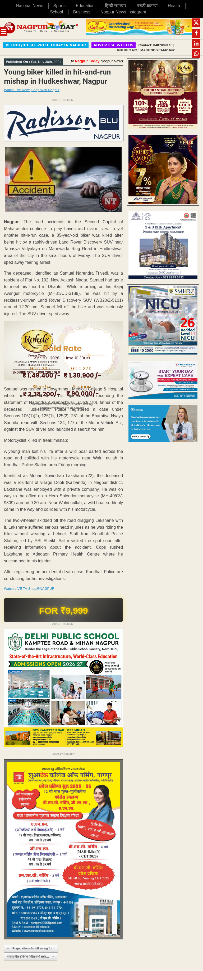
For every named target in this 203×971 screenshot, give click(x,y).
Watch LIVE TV (15, 589)
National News (29, 5)
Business (81, 12)
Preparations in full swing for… (31, 948)
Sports (59, 5)
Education (85, 5)
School (56, 12)
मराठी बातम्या (147, 5)
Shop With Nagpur (45, 90)
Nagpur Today (87, 61)
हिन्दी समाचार (115, 5)
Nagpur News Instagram (123, 12)
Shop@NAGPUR (41, 589)
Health (174, 5)
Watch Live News (17, 90)
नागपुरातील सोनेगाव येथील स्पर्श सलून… (30, 956)
